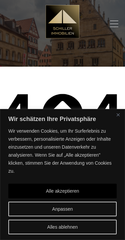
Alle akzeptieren (62, 191)
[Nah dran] (118, 115)
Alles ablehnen (62, 227)
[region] (62, 174)
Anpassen (62, 209)
